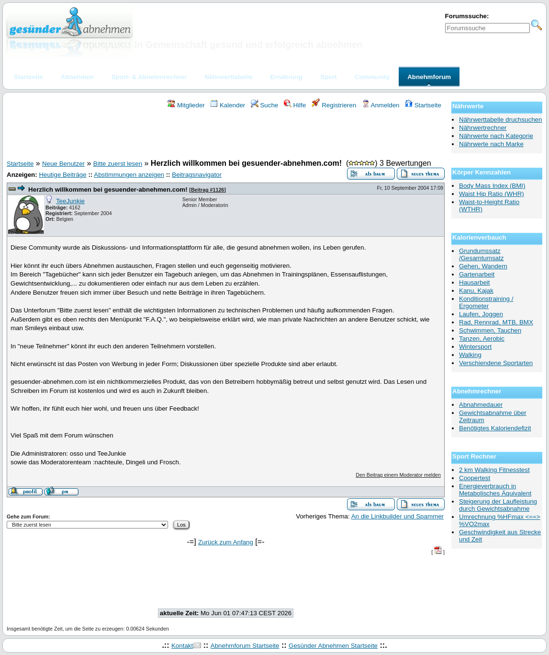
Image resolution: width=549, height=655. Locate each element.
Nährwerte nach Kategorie (496, 135)
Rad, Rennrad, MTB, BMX (496, 322)
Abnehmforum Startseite (245, 645)
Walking (470, 354)
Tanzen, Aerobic (481, 338)
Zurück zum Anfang (225, 542)
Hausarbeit (474, 282)
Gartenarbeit (476, 274)
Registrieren (334, 105)
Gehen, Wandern (483, 266)
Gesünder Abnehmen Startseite (333, 645)
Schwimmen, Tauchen (490, 330)
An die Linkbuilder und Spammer (397, 516)
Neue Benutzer (63, 163)
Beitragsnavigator (197, 174)
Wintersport (475, 346)
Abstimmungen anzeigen (129, 174)
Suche (265, 105)
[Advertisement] (226, 135)
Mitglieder (186, 105)
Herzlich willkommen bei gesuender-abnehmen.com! (108, 189)
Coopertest (474, 478)
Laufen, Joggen (481, 314)
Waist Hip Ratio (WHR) (491, 193)
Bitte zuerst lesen (117, 163)
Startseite (423, 105)
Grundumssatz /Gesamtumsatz (481, 254)
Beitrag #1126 (207, 190)
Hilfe (295, 105)
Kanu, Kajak (476, 290)
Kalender (227, 105)
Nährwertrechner (482, 127)
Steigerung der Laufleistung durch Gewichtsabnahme (498, 505)
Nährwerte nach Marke (491, 144)
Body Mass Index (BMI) (492, 185)
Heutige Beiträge (62, 174)
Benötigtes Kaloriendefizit (495, 428)
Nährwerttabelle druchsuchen (500, 119)
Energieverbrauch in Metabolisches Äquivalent (495, 490)
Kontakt (182, 645)
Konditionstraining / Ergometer (486, 302)
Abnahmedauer (481, 404)
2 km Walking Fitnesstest (494, 469)
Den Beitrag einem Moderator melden (398, 475)
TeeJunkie (70, 201)
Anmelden (381, 105)
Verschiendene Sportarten (496, 363)
